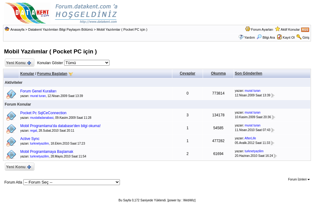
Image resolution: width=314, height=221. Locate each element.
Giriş (305, 37)
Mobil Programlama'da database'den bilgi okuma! (60, 126)
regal (33, 130)
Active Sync (30, 139)
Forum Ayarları (262, 29)
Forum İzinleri (298, 179)
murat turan (38, 96)
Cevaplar (187, 73)
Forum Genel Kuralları (38, 91)
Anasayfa (17, 29)
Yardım (249, 37)
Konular (27, 74)
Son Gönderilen (248, 73)
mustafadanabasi (41, 117)
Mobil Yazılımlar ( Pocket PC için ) (122, 29)
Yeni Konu (18, 63)
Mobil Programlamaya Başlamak (46, 151)
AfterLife (250, 138)
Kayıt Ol (289, 37)
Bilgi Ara (266, 37)
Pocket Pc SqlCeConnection (43, 113)
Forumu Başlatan (52, 74)
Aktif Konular (290, 29)
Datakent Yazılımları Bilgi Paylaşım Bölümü (60, 29)
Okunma (218, 73)
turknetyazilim (39, 143)
